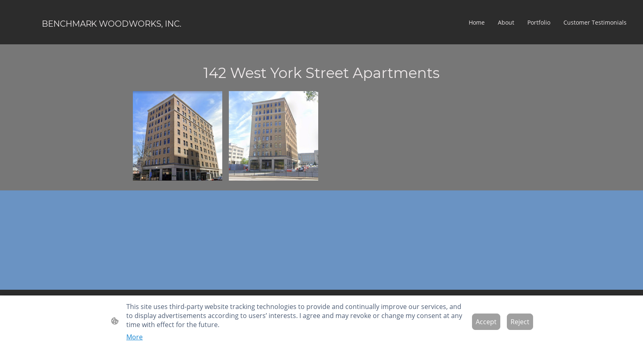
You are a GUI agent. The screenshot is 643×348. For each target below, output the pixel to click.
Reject (520, 321)
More (134, 336)
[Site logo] (111, 37)
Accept (486, 321)
